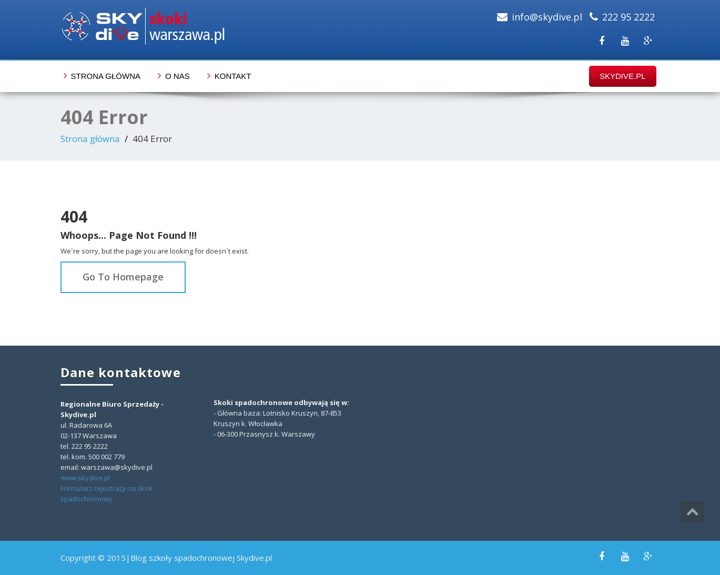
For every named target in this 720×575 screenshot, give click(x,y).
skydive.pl (623, 76)
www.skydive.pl (85, 477)
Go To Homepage (123, 276)
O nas (177, 76)
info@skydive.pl (547, 17)
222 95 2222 (628, 17)
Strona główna (106, 76)
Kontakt (233, 76)
